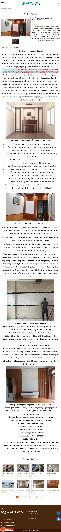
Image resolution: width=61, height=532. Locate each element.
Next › (39, 497)
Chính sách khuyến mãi (33, 513)
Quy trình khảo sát (32, 518)
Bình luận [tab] (16, 47)
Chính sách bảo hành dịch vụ (34, 516)
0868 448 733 (9, 529)
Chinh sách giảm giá (32, 511)
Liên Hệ (36, 24)
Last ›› (43, 497)
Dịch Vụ (4, 8)
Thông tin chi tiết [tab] (6, 47)
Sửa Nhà (9, 8)
